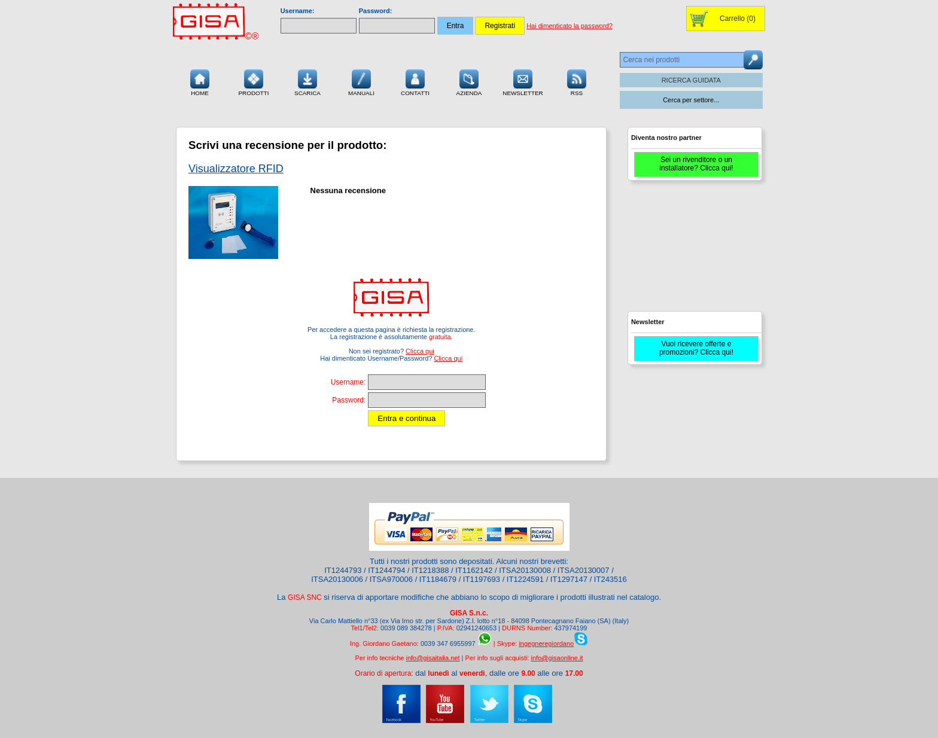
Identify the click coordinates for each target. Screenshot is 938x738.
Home (199, 81)
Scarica (307, 81)
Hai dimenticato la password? (569, 25)
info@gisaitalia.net (432, 657)
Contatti (415, 81)
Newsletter (522, 81)
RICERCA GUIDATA (691, 80)
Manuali (361, 81)
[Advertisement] (693, 251)
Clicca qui (420, 351)
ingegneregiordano (546, 643)
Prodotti (253, 81)
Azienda (469, 81)
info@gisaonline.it (557, 657)
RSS (576, 81)
